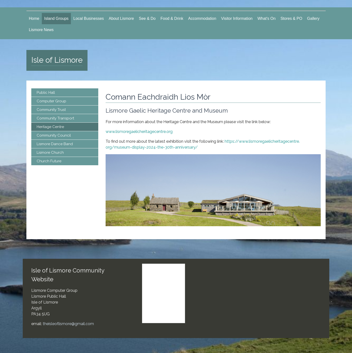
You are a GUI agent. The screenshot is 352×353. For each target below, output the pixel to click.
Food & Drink (171, 18)
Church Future (49, 161)
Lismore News (41, 30)
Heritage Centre (50, 127)
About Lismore (121, 18)
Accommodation (202, 18)
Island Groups (56, 18)
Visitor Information (237, 18)
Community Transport (55, 118)
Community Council (54, 135)
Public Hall (46, 92)
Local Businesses (88, 18)
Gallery (313, 18)
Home (34, 18)
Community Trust (51, 109)
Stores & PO (291, 18)
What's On (266, 18)
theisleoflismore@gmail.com (68, 323)
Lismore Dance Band (55, 144)
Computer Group (51, 101)
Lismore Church (50, 152)
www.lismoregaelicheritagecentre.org (139, 131)
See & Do (147, 18)
